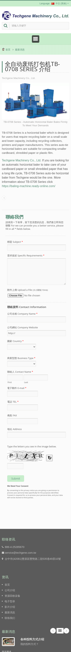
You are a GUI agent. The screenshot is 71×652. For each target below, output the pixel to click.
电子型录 (10, 601)
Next (66, 631)
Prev (53, 631)
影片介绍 (10, 606)
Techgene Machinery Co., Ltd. (21, 160)
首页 (8, 49)
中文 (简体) (59, 3)
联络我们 (10, 618)
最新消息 (20, 49)
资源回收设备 (12, 595)
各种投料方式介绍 (32, 639)
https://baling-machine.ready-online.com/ (28, 186)
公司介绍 (10, 590)
